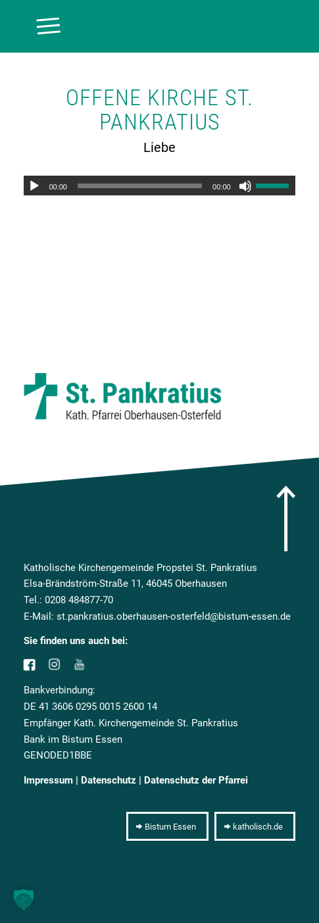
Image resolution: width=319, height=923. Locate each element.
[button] (23, 899)
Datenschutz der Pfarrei (196, 780)
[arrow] (285, 518)
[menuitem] (42, 26)
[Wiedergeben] (34, 186)
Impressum (48, 780)
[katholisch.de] (254, 826)
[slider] (140, 186)
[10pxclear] (132, 26)
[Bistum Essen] (167, 826)
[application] (159, 185)
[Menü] (42, 26)
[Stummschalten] (245, 186)
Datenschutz (108, 780)
